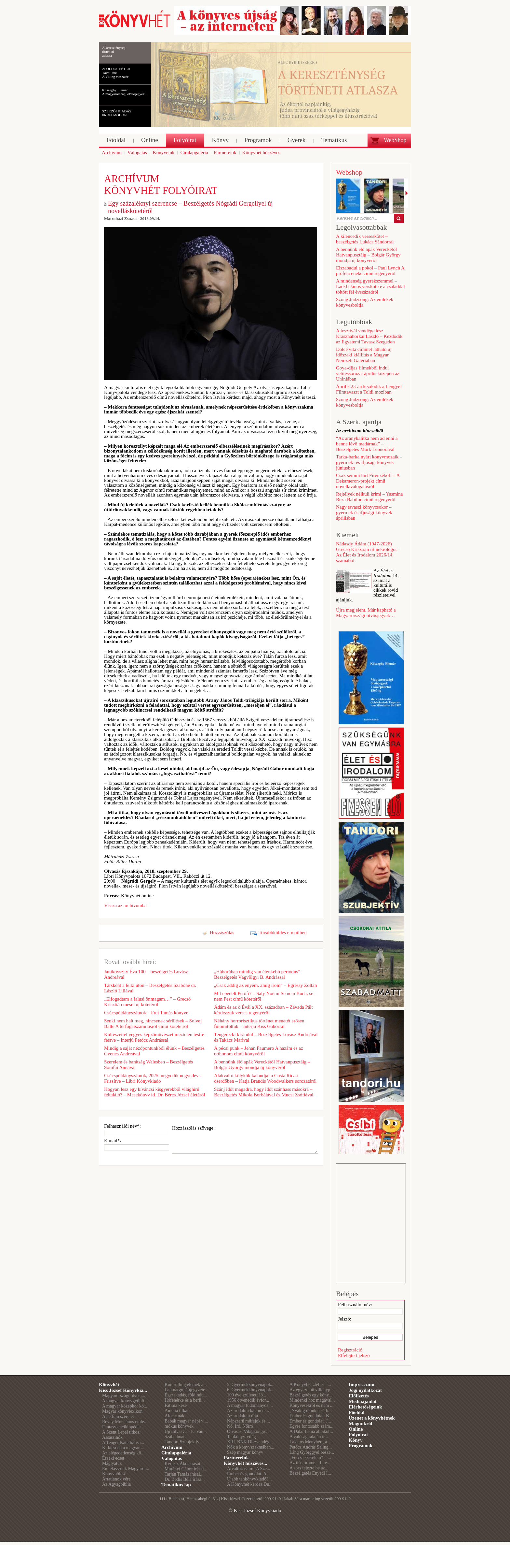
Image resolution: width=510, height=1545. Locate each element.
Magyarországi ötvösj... (123, 1395)
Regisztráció (350, 1349)
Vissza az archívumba (125, 905)
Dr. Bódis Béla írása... (185, 1479)
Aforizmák (174, 1415)
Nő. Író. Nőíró (240, 1426)
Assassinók (112, 1437)
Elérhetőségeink (365, 1406)
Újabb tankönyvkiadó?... (249, 1479)
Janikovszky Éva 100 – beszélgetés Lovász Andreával (146, 974)
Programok (360, 1445)
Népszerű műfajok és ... (248, 1421)
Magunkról (360, 1423)
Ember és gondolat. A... (248, 1473)
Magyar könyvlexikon (122, 1411)
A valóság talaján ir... (308, 1436)
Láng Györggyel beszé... (311, 1452)
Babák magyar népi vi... (186, 1421)
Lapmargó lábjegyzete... (186, 1389)
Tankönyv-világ (241, 1436)
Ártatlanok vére (116, 1479)
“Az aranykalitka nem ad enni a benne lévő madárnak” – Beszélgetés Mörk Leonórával (367, 444)
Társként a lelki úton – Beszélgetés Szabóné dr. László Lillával (150, 988)
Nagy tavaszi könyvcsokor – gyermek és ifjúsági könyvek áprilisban (364, 512)
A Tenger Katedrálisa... (123, 1442)
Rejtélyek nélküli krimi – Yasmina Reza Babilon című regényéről (369, 496)
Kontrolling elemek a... (186, 1384)
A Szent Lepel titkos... (122, 1432)
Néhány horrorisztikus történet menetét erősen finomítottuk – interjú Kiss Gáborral (259, 1023)
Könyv (356, 1440)
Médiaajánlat (363, 1401)
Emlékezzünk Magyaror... (125, 1468)
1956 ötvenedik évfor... (248, 1400)
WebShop (395, 140)
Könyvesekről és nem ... (311, 1405)
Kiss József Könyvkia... (123, 1390)
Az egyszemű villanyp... (311, 1389)
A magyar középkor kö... (124, 1406)
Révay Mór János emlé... (124, 1421)
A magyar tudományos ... (250, 1405)
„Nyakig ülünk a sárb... (310, 1410)
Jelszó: (344, 1318)
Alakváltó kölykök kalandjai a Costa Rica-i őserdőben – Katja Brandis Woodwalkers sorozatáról (265, 1078)
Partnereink (236, 1457)
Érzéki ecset (113, 1458)
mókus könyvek (179, 1426)
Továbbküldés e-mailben (283, 932)
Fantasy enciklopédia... (123, 1426)
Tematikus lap (176, 1484)
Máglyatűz (112, 1463)
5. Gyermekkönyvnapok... (251, 1384)
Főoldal (356, 1412)
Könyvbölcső (114, 1473)
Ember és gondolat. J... (310, 1421)
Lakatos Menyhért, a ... (310, 1441)
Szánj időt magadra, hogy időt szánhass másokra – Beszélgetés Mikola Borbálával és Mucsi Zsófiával (263, 1092)
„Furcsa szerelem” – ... (310, 1457)
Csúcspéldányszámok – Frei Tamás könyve (146, 1012)
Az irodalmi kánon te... (248, 1410)
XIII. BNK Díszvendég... (250, 1441)
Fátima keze (176, 1405)
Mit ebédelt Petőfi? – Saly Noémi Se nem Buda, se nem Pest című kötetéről (263, 996)
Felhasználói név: (355, 1304)
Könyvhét (109, 1384)
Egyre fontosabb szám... (311, 1426)
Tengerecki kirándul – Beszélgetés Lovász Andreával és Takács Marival (265, 1037)
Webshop (349, 172)
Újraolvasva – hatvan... (186, 1431)
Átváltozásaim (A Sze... (248, 1468)
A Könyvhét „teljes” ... (310, 1384)
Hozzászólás (222, 932)
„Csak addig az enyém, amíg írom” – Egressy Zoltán (265, 985)
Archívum (171, 1447)
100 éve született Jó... (246, 1395)
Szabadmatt (175, 1436)
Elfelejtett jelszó (354, 1355)
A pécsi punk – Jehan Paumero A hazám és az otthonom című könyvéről (258, 1051)
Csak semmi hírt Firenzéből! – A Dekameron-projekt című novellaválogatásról (367, 481)
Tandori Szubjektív (182, 1441)
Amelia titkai (176, 1410)
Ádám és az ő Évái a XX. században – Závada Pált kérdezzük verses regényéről (263, 1009)
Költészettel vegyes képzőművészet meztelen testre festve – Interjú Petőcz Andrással (154, 1037)
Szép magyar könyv (245, 1452)
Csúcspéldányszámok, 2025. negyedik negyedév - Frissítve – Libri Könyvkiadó (152, 1078)
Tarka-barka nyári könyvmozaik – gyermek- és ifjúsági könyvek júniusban (369, 462)
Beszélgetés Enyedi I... (310, 1473)
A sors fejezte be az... (308, 1468)
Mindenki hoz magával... (312, 1400)
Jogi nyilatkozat (365, 1390)
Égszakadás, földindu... (186, 1395)
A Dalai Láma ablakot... (311, 1431)
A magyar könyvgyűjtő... (125, 1400)
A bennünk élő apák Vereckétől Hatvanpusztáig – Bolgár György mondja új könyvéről (262, 1064)
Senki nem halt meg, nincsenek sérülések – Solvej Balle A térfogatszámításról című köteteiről (153, 1023)
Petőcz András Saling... (310, 1447)
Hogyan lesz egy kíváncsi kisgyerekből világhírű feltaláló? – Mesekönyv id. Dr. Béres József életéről (154, 1092)
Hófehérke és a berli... (185, 1400)
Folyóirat (358, 1434)
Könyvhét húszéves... (245, 1463)
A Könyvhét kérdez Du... (250, 1484)
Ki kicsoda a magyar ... (123, 1447)
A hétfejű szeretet (118, 1416)
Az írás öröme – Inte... (309, 1462)
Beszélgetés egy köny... (310, 1395)
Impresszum (361, 1384)
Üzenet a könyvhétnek (372, 1418)
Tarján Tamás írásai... (184, 1474)
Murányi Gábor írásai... (186, 1468)
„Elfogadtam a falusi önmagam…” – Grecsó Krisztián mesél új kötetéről (147, 1001)
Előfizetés (359, 1395)
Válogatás (171, 1458)
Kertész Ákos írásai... (184, 1463)
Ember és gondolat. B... (310, 1415)
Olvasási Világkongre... (248, 1431)
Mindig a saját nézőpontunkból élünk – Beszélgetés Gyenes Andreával (154, 1051)
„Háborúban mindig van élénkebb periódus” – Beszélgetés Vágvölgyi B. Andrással (259, 974)
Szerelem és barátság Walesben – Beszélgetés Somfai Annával (148, 1064)
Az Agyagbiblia (116, 1484)
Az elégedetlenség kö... (123, 1453)
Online (356, 1429)
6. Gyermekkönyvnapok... (251, 1389)
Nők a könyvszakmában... (250, 1447)
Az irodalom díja (242, 1415)
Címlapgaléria (176, 1452)
